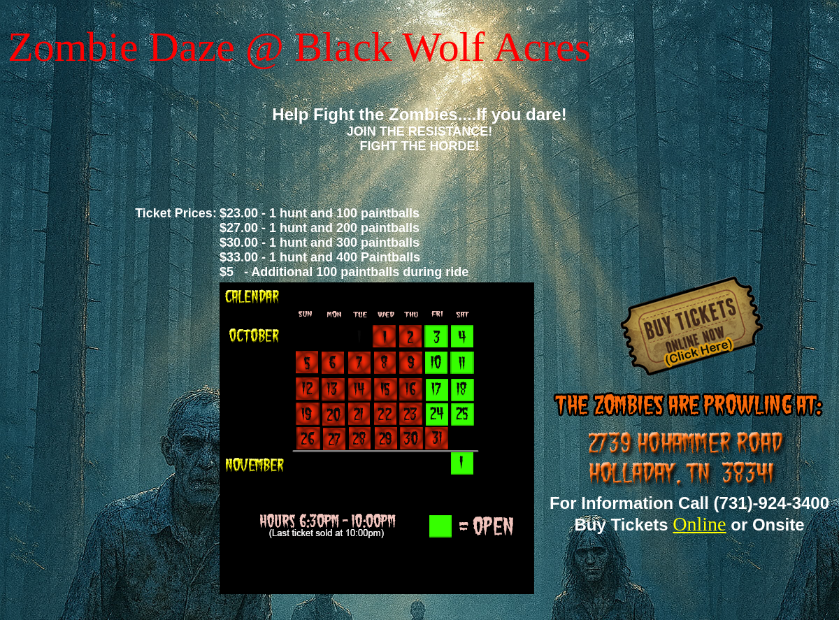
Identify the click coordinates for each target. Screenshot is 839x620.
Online (699, 524)
